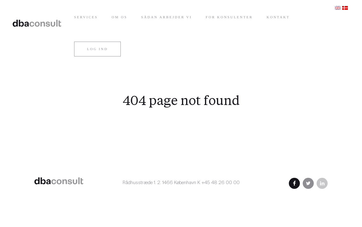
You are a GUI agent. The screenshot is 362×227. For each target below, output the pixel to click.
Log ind (97, 49)
